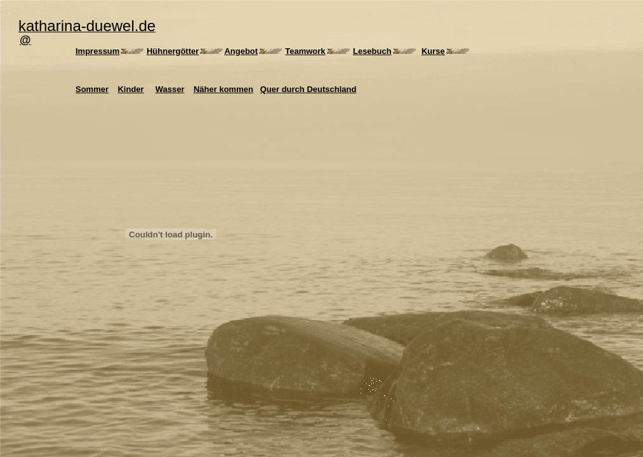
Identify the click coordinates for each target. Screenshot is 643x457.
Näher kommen (223, 89)
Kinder (130, 89)
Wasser (170, 89)
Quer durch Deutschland (308, 89)
